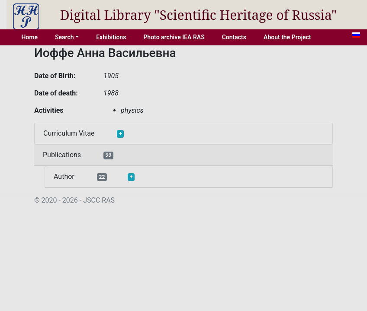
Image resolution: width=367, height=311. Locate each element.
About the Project (287, 37)
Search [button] (64, 37)
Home (29, 37)
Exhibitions (111, 37)
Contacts (234, 37)
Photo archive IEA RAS (173, 37)
